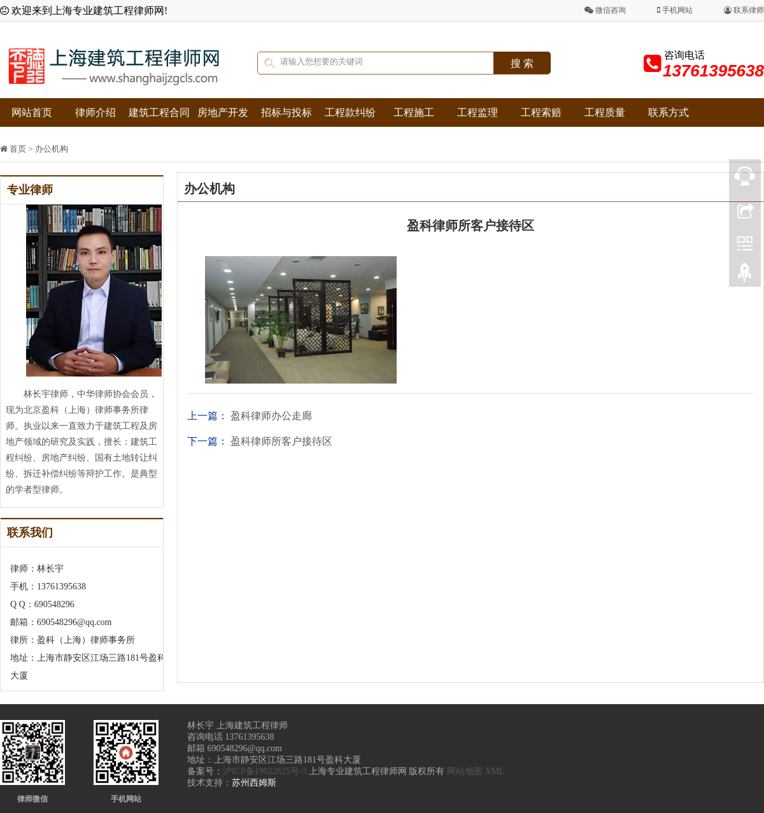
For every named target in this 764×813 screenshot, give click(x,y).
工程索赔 (541, 112)
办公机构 (51, 149)
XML (494, 771)
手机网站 (675, 10)
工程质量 (604, 112)
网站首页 (31, 112)
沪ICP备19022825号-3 (264, 771)
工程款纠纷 (350, 112)
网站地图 (465, 771)
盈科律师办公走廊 (271, 415)
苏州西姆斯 (254, 783)
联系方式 (668, 112)
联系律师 (744, 10)
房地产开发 (222, 112)
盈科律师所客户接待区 (281, 441)
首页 (18, 149)
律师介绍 (95, 112)
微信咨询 (605, 10)
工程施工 (413, 112)
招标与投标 (286, 112)
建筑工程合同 (159, 112)
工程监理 (477, 112)
